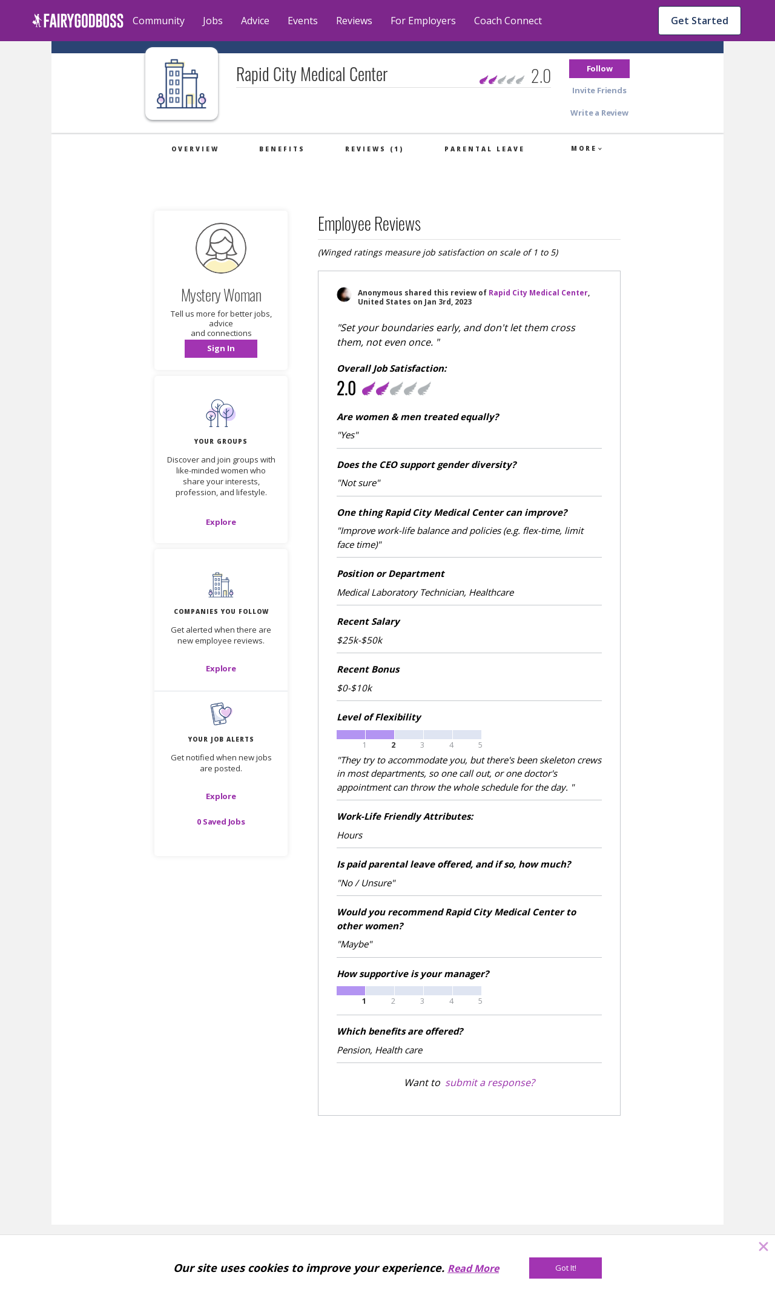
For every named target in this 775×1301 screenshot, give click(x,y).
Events (303, 20)
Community (159, 20)
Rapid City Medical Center (538, 293)
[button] (599, 68)
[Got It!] (565, 1268)
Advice (255, 20)
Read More (473, 1268)
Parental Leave (484, 149)
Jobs (213, 20)
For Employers (423, 20)
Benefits (282, 149)
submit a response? (490, 1082)
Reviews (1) (374, 149)
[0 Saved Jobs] (221, 821)
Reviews (354, 20)
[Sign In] (221, 349)
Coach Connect (508, 20)
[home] (78, 20)
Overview (195, 149)
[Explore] (221, 522)
